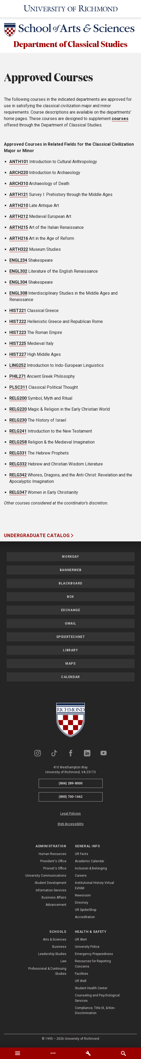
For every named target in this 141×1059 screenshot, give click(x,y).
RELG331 (18, 453)
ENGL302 (18, 272)
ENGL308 (18, 293)
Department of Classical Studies (70, 44)
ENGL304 (18, 283)
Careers (81, 876)
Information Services (51, 891)
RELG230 (18, 420)
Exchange (70, 611)
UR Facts (81, 854)
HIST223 (17, 333)
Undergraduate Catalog (37, 536)
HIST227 (17, 355)
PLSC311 (18, 388)
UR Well (80, 982)
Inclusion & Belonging (91, 869)
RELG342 (18, 475)
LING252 (17, 366)
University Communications (45, 876)
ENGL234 (18, 261)
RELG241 (18, 431)
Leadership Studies (52, 955)
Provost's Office (54, 869)
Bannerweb (70, 570)
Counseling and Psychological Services (97, 998)
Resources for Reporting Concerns (93, 964)
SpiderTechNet (70, 637)
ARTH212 (18, 217)
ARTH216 (18, 239)
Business (59, 947)
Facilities (81, 974)
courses (120, 119)
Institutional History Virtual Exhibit (94, 886)
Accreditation (85, 918)
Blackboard (70, 584)
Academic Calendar (89, 862)
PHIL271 (17, 377)
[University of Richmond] (70, 8)
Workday (70, 557)
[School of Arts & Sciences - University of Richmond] (70, 31)
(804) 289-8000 (70, 784)
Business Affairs (54, 898)
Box (70, 597)
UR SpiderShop (85, 910)
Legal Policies (70, 814)
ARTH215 (18, 228)
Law (63, 962)
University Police (87, 947)
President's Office (53, 862)
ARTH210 (18, 206)
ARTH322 (18, 250)
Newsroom (83, 896)
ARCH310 (18, 184)
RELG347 (18, 493)
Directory (81, 903)
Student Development (50, 883)
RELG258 (18, 442)
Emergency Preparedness (94, 955)
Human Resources (52, 854)
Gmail (70, 624)
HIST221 (17, 311)
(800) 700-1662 (70, 797)
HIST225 (17, 344)
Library (70, 651)
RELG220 (18, 410)
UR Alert (81, 940)
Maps (70, 664)
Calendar (70, 677)
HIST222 (17, 322)
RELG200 (18, 399)
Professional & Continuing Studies (47, 971)
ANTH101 (18, 162)
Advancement (56, 905)
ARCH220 (18, 173)
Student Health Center (91, 989)
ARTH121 (18, 195)
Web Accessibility (71, 825)
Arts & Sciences (54, 940)
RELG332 (18, 464)
